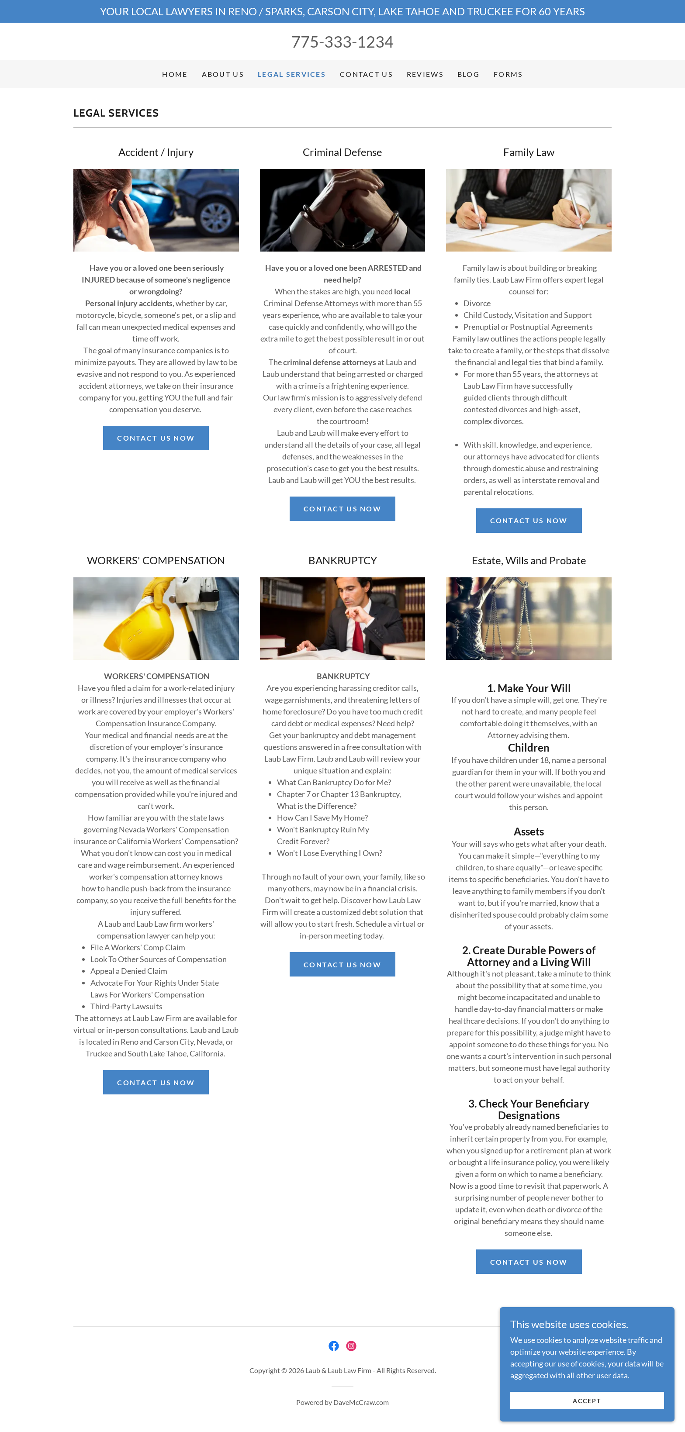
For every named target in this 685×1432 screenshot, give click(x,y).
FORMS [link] (508, 74)
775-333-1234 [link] (342, 41)
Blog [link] (468, 74)
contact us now (342, 508)
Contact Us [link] (366, 74)
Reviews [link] (425, 74)
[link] (333, 1346)
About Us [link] (223, 74)
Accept (587, 1400)
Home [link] (174, 74)
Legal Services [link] (292, 74)
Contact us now (156, 438)
